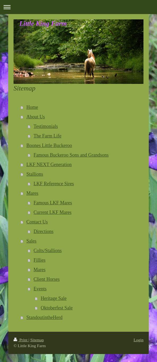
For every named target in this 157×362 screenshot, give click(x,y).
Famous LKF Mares (53, 202)
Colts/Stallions (48, 250)
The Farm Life (48, 136)
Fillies (40, 260)
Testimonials (46, 126)
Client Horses (47, 279)
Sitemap (37, 340)
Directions (44, 231)
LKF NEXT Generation (49, 164)
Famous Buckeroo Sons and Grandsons (71, 155)
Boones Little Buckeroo (49, 145)
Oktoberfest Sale (57, 308)
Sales (32, 241)
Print (21, 340)
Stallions (35, 174)
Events (40, 288)
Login (138, 340)
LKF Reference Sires (54, 183)
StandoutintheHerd (45, 317)
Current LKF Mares (53, 212)
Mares (32, 193)
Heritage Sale (54, 298)
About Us (36, 116)
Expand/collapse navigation (78, 7)
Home (32, 107)
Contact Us (37, 222)
